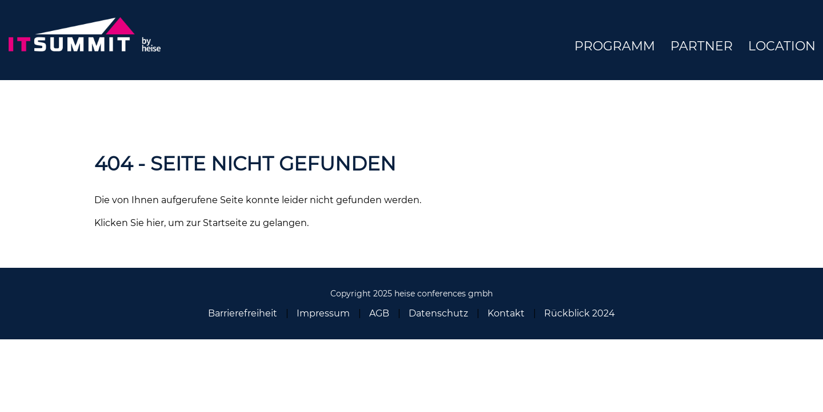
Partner (701, 46)
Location (782, 46)
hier (155, 222)
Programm (614, 46)
